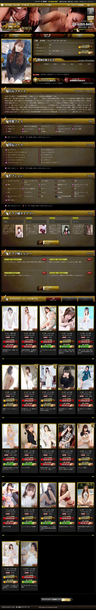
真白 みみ (66, 333)
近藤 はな (85, 333)
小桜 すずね (9, 569)
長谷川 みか (28, 569)
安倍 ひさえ (47, 451)
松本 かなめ (66, 510)
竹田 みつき (47, 392)
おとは (10, 510)
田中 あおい (47, 510)
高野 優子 (29, 333)
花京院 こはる (10, 451)
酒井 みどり (85, 392)
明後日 (86, 299)
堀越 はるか (47, 333)
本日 (53, 299)
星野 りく (10, 392)
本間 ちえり (85, 510)
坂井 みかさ (66, 451)
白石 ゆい (29, 392)
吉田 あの (66, 392)
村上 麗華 (10, 333)
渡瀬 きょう (85, 451)
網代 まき (29, 451)
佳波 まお (29, 510)
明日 (69, 299)
